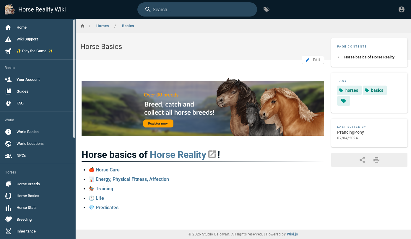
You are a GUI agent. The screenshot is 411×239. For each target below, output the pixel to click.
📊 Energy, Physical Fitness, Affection (129, 179)
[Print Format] (376, 160)
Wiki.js (292, 234)
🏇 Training (101, 188)
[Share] (362, 160)
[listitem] (369, 57)
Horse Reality (178, 154)
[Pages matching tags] (343, 101)
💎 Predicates (103, 207)
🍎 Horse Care (104, 170)
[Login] (401, 9)
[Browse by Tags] (266, 9)
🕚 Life (96, 198)
